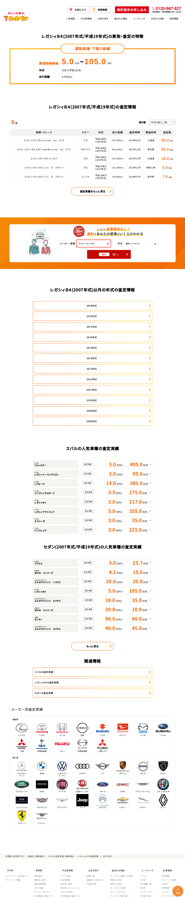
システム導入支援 (169, 832)
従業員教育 (116, 832)
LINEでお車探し (67, 816)
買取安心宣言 (40, 804)
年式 (120, 243)
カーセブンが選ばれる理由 (122, 800)
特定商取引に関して (84, 893)
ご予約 (143, 804)
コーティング (139, 18)
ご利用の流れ (146, 820)
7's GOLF (166, 816)
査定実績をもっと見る (92, 191)
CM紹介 (165, 808)
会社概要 (165, 800)
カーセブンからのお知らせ (17, 800)
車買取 (71, 18)
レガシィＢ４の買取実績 (87, 782)
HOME (9, 795)
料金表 (144, 812)
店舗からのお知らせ (95, 804)
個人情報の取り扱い (64, 893)
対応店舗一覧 (147, 808)
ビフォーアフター (148, 816)
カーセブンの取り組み (120, 820)
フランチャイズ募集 (169, 828)
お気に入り (80, 9)
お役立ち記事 (157, 18)
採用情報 (173, 18)
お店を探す (103, 18)
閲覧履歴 (102, 9)
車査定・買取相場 (36, 782)
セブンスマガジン (169, 820)
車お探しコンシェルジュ (71, 812)
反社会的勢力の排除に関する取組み (134, 893)
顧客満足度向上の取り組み (122, 828)
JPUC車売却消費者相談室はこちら (124, 845)
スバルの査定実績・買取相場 (60, 782)
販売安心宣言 (67, 808)
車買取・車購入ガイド (170, 824)
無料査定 (38, 800)
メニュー (144, 800)
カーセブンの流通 (118, 812)
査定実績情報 (40, 808)
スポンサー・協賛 (169, 804)
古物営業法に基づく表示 (105, 893)
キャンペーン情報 (13, 804)
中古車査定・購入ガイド (44, 820)
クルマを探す (66, 800)
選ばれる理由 (120, 18)
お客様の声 (92, 808)
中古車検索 (86, 18)
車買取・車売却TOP (15, 782)
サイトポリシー (159, 893)
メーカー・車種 (67, 243)
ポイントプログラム (42, 816)
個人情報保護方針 (45, 893)
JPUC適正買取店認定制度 (122, 824)
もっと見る (92, 583)
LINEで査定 (39, 812)
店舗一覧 (91, 800)
